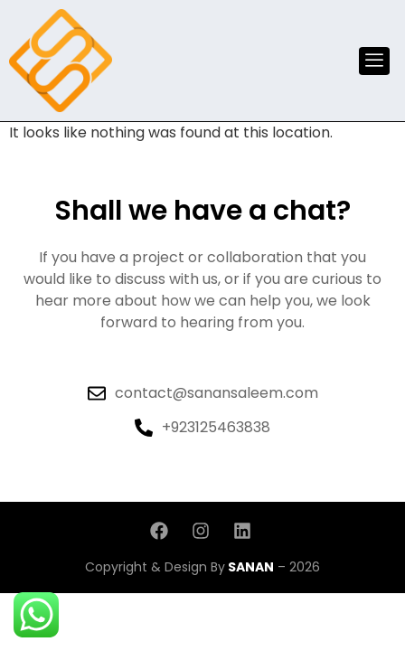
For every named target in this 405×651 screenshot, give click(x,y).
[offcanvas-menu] (374, 61)
